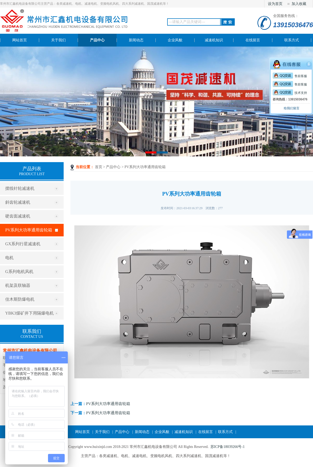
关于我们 (102, 432)
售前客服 (290, 76)
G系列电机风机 (19, 271)
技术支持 (290, 93)
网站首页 (82, 432)
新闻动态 (142, 432)
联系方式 (225, 432)
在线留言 (205, 432)
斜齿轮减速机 (17, 202)
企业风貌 (162, 432)
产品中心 (113, 167)
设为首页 (275, 4)
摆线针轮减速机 (19, 188)
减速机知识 (183, 432)
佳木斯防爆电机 (19, 299)
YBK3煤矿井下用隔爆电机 (29, 313)
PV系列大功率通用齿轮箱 (28, 230)
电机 (9, 257)
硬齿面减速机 (17, 216)
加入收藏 (299, 4)
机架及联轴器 (17, 285)
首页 (98, 167)
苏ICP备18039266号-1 (227, 447)
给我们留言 (291, 108)
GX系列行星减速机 (22, 244)
